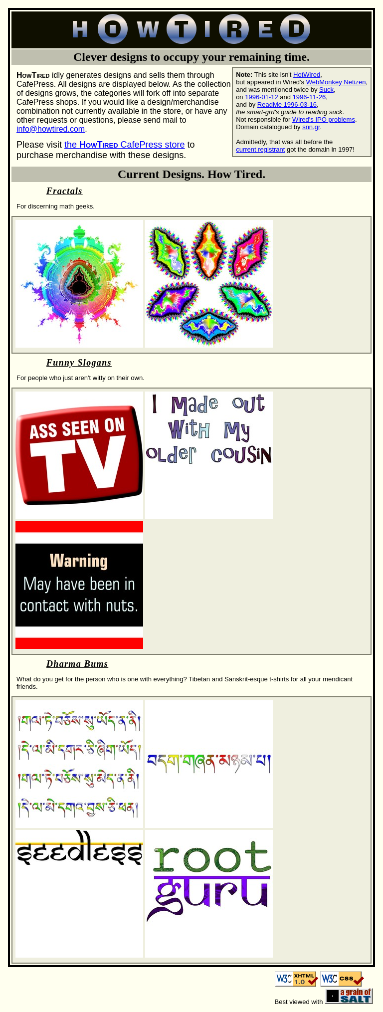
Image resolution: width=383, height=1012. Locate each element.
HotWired (306, 74)
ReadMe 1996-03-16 (287, 104)
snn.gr (311, 127)
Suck (326, 89)
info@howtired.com (50, 129)
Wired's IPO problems (323, 119)
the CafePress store (124, 145)
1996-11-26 (309, 97)
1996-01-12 (261, 97)
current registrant (260, 149)
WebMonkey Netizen (336, 82)
